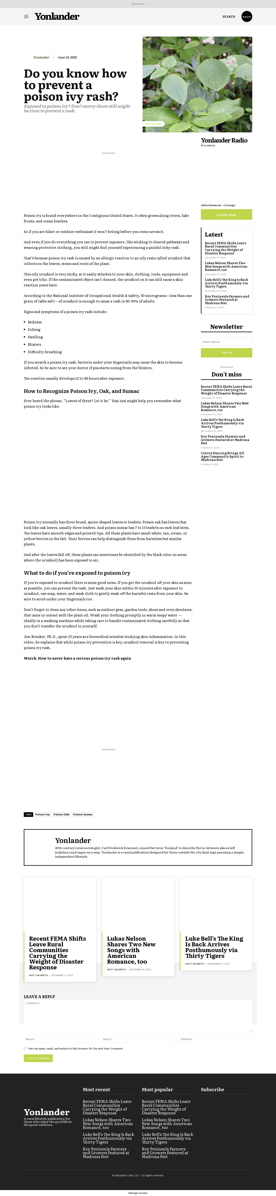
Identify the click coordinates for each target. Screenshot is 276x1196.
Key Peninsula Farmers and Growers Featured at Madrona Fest (227, 299)
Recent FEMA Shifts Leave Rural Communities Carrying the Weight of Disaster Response (225, 248)
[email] (226, 341)
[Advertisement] (108, 182)
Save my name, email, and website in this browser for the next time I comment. (76, 1048)
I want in (227, 353)
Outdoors (154, 124)
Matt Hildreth (38, 975)
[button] (229, 16)
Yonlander (41, 57)
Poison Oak (61, 814)
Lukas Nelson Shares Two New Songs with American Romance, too (226, 266)
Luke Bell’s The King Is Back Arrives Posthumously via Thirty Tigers (226, 283)
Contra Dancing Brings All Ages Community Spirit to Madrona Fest (222, 456)
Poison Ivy (42, 814)
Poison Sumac (83, 814)
